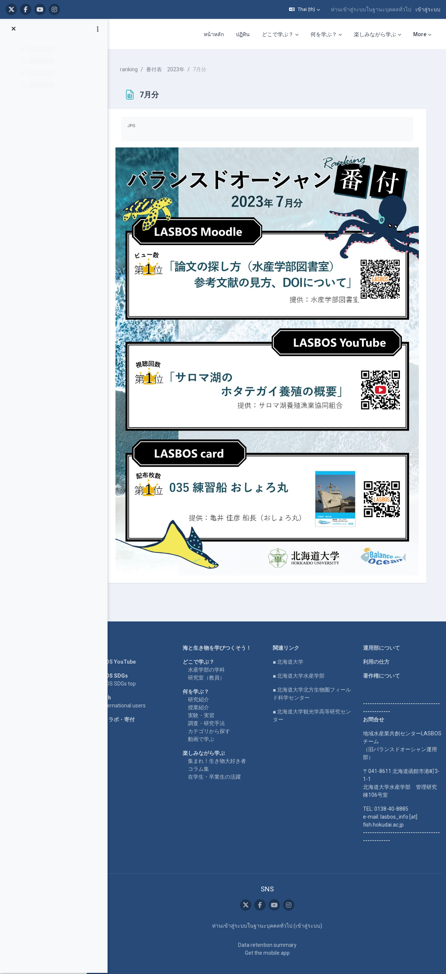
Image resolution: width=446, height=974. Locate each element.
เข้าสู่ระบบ (427, 9)
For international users (127, 690)
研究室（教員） (212, 662)
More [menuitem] (419, 34)
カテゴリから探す (215, 716)
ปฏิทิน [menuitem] (243, 34)
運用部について (382, 632)
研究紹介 (204, 684)
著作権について (382, 660)
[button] (304, 9)
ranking (137, 68)
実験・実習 (207, 700)
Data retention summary (270, 929)
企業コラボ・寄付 (122, 704)
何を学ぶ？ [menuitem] (324, 34)
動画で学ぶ (207, 724)
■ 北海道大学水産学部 (302, 660)
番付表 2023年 (174, 68)
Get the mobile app (270, 937)
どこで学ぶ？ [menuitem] (278, 34)
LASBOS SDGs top (123, 668)
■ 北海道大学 (292, 646)
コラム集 (204, 753)
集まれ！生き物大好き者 (223, 745)
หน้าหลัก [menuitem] (214, 34)
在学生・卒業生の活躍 (220, 761)
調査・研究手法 (212, 708)
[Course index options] (98, 30)
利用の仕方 (377, 646)
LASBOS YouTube (123, 646)
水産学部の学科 (212, 654)
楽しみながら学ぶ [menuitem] (375, 34)
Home (108, 632)
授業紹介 (204, 692)
